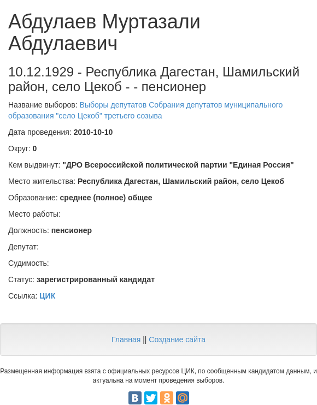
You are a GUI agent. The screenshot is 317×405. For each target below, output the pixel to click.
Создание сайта (177, 339)
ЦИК (47, 295)
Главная (125, 339)
